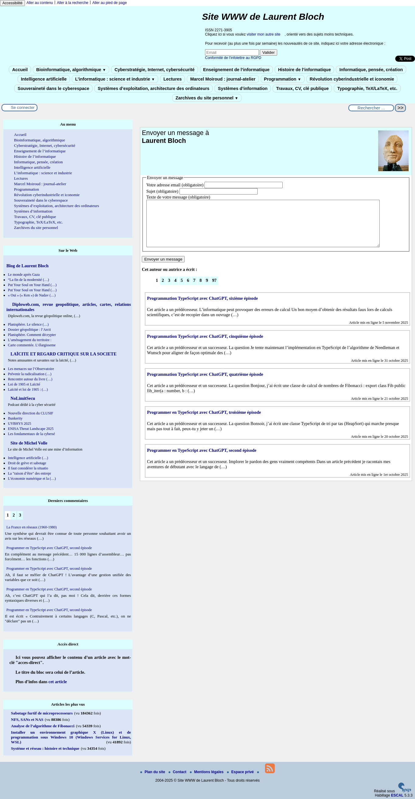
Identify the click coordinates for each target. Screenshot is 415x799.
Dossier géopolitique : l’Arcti (29, 329)
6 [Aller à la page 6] (188, 289)
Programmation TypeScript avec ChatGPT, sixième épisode (202, 307)
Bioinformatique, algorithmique (71, 69)
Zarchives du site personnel (207, 97)
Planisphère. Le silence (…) (28, 324)
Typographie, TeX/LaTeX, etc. (367, 88)
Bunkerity (15, 418)
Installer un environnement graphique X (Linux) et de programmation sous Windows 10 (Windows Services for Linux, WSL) (71, 737)
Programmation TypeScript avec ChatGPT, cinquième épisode (205, 345)
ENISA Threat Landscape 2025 (31, 429)
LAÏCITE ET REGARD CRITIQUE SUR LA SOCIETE (63, 353)
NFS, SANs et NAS (27, 719)
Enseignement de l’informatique (236, 69)
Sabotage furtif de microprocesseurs (42, 713)
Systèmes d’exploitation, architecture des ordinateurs (153, 88)
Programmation (282, 79)
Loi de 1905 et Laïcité (24, 384)
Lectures (172, 79)
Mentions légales (207, 772)
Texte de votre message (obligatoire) (178, 197)
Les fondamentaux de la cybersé (31, 434)
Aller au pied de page (109, 3)
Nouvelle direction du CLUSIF (30, 413)
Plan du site (153, 772)
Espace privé (241, 772)
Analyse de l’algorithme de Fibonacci (43, 726)
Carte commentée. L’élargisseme (32, 345)
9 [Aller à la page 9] (207, 289)
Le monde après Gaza (24, 274)
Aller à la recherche (72, 3)
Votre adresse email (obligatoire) (175, 184)
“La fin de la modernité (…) (28, 280)
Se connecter (23, 107)
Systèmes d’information (242, 88)
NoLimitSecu (22, 398)
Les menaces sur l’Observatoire (31, 369)
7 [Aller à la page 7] (194, 289)
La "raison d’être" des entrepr (29, 473)
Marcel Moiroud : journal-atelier (222, 79)
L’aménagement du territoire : (29, 340)
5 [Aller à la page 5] (182, 289)
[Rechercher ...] (371, 108)
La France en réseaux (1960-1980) (31, 527)
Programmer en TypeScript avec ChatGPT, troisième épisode (204, 421)
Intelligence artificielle (44, 79)
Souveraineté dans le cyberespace (53, 88)
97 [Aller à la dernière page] (214, 289)
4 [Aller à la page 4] (175, 289)
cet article (57, 681)
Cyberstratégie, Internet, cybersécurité (154, 69)
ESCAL (397, 795)
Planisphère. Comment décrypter (32, 335)
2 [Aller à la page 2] (163, 289)
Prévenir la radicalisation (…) (29, 374)
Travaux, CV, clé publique (302, 88)
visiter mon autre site (264, 34)
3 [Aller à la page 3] (169, 289)
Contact (178, 772)
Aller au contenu (39, 3)
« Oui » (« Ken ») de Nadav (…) (32, 295)
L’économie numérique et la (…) (32, 478)
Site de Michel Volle (28, 443)
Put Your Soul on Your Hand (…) (32, 285)
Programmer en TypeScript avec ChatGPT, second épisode (201, 459)
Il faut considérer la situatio (28, 468)
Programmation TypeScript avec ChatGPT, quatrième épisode (205, 383)
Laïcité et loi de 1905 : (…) (28, 389)
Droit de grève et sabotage (27, 463)
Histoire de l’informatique (304, 69)
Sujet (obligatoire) (162, 191)
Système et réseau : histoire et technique (45, 748)
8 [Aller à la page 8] (201, 289)
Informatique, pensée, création (371, 69)
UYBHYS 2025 (19, 423)
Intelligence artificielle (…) (28, 458)
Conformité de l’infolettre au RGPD (233, 58)
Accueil (20, 69)
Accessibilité (12, 3)
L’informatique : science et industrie (115, 79)
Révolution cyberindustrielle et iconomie (352, 79)
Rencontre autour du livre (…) (30, 379)
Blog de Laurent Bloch (27, 265)
